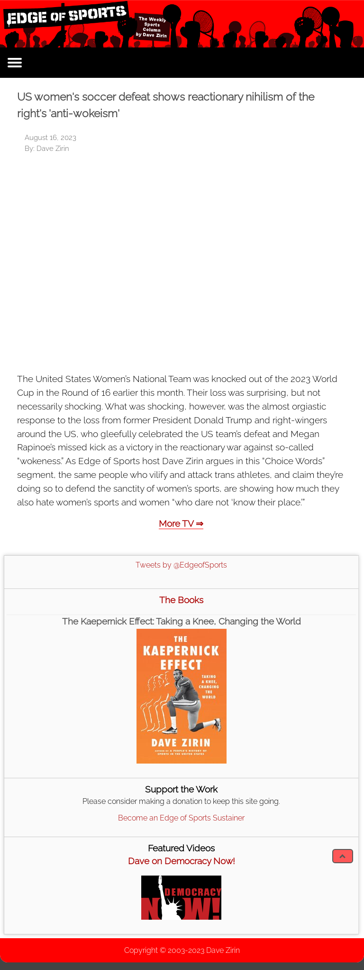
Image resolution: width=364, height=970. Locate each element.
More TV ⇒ (181, 523)
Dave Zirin (223, 950)
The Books (181, 600)
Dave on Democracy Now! (181, 861)
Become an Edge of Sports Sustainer (181, 817)
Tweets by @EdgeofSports (181, 564)
